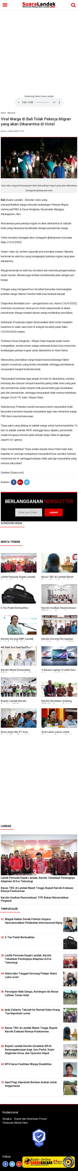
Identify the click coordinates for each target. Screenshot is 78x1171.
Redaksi (7, 1118)
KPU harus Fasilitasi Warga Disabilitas (28, 1064)
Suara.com (17, 472)
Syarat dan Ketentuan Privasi (30, 1118)
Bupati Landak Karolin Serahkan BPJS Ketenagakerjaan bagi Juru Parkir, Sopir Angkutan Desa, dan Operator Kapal (29, 1049)
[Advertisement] (39, 52)
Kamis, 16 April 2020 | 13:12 (12, 131)
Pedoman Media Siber (15, 1122)
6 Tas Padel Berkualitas (14, 607)
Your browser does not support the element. (39, 102)
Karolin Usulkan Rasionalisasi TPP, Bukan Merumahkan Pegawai (34, 899)
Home (3, 113)
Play (68, 1162)
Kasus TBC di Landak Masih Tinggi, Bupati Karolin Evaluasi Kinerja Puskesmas (37, 889)
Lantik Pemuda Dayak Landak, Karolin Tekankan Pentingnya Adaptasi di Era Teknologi (28, 959)
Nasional (11, 113)
